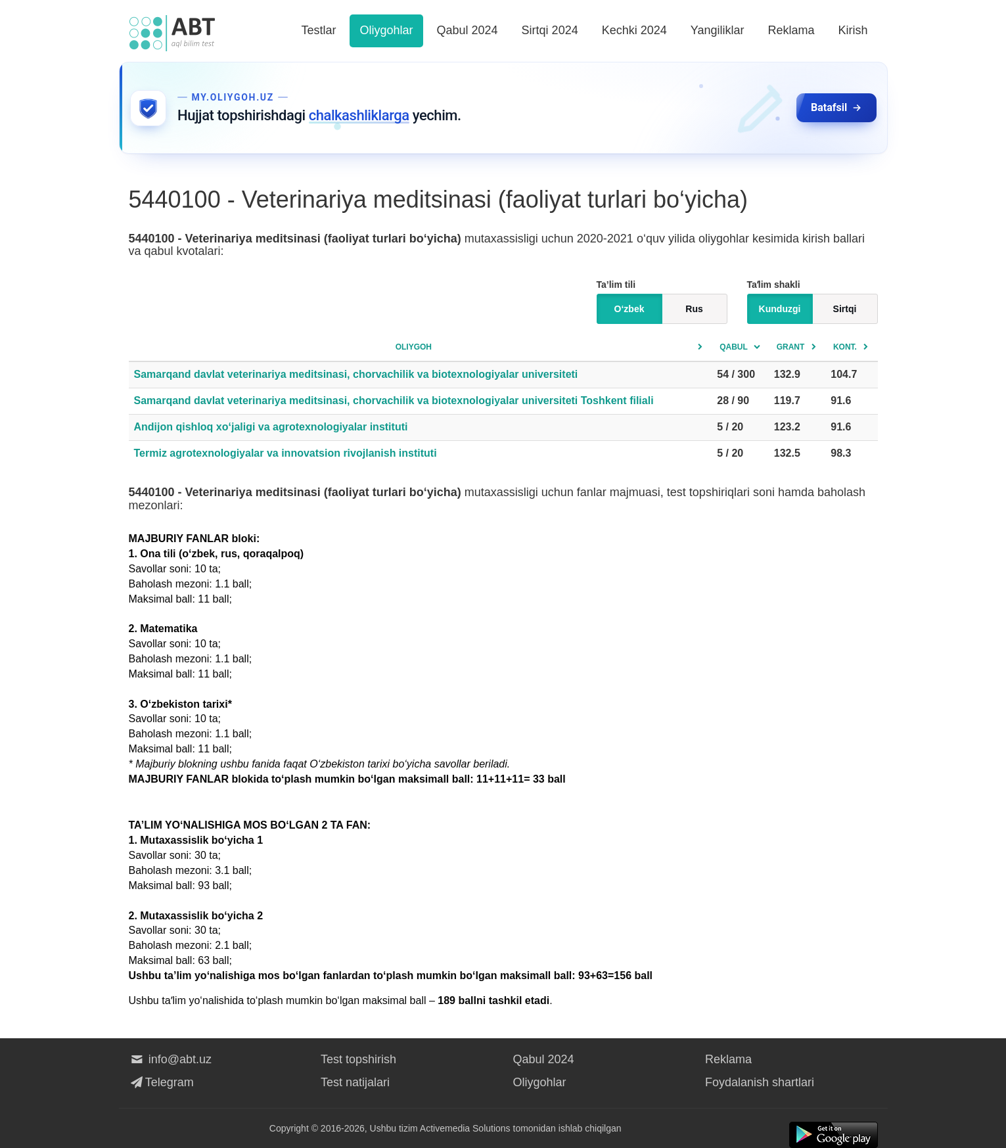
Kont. (845, 347)
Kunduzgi (780, 309)
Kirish (852, 30)
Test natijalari (355, 1082)
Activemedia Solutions (465, 1128)
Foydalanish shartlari (759, 1082)
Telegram (161, 1082)
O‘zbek (629, 309)
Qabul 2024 (467, 30)
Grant (791, 347)
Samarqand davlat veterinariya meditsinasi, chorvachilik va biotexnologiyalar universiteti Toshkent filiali (394, 400)
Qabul (734, 347)
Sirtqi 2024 (550, 30)
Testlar (318, 30)
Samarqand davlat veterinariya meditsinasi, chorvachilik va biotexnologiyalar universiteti (356, 374)
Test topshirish (358, 1059)
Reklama (790, 30)
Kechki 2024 (634, 30)
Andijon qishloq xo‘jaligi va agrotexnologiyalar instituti (271, 426)
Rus (693, 309)
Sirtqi (845, 309)
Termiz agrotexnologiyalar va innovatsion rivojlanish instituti (285, 453)
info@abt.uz (170, 1059)
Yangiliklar (717, 30)
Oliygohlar (386, 30)
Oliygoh (414, 347)
